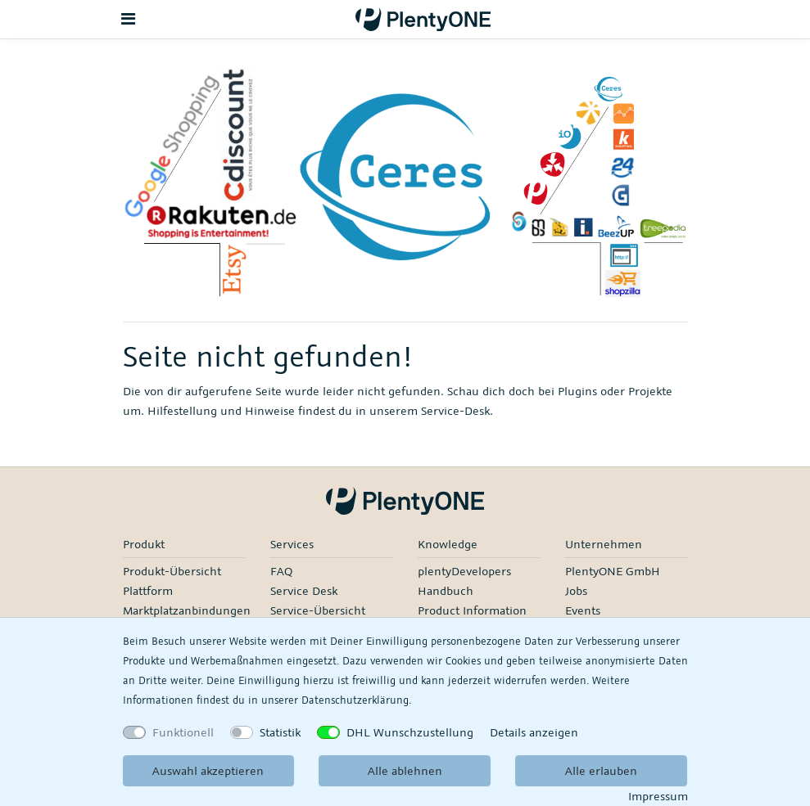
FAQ (281, 571)
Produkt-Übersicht (172, 571)
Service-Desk (455, 410)
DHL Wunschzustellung (409, 732)
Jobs (576, 590)
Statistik (280, 732)
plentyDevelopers (464, 571)
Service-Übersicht (317, 610)
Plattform (148, 590)
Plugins (577, 390)
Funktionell (183, 732)
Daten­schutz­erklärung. (356, 699)
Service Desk (303, 590)
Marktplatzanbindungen (187, 610)
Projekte (650, 390)
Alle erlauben (601, 770)
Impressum (658, 796)
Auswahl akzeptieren (208, 770)
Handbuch (445, 590)
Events (582, 610)
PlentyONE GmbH (612, 571)
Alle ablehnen (405, 770)
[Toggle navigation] (129, 19)
